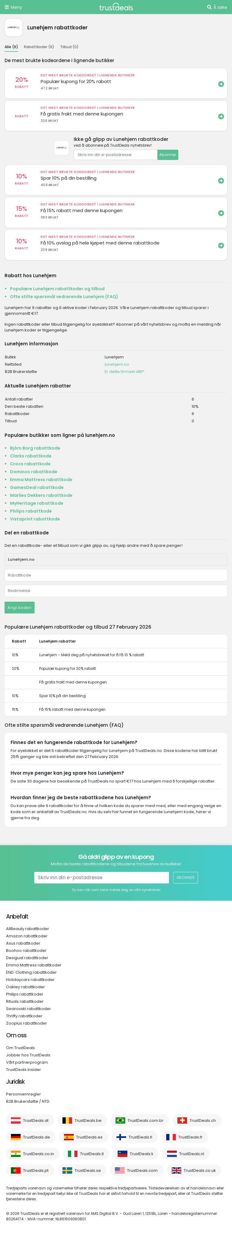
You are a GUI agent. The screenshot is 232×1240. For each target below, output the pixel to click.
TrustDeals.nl (191, 1154)
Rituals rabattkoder (25, 1001)
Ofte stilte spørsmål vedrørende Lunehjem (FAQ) (64, 297)
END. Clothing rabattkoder (31, 972)
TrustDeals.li (141, 1154)
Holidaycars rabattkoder (30, 979)
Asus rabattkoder (23, 943)
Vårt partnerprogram (27, 1062)
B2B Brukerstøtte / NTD (27, 1101)
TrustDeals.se (88, 1170)
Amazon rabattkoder (27, 936)
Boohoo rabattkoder (26, 950)
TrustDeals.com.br (145, 1120)
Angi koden (20, 607)
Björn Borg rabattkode (35, 448)
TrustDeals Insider (23, 1069)
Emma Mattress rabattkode (41, 480)
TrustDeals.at (36, 1120)
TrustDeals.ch (203, 1120)
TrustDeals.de (36, 1137)
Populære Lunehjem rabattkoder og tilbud (57, 289)
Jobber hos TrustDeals (28, 1055)
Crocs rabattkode (30, 464)
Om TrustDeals (20, 1048)
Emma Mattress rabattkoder (34, 965)
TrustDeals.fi (140, 1137)
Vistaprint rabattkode (35, 519)
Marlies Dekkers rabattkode (41, 495)
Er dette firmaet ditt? (124, 371)
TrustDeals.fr (190, 1137)
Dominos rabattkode (33, 472)
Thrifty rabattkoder (24, 1016)
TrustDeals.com (142, 1170)
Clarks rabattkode (31, 456)
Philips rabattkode (31, 511)
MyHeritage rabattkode (36, 503)
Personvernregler (23, 1094)
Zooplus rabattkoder (26, 1023)
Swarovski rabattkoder (28, 1009)
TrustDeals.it (92, 1154)
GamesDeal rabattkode (37, 487)
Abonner (168, 155)
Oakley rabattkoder (25, 987)
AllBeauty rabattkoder (27, 929)
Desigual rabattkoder (27, 958)
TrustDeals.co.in (38, 1154)
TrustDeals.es (89, 1137)
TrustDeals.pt (36, 1170)
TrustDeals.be (88, 1120)
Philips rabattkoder (24, 994)
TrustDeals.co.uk (200, 1170)
